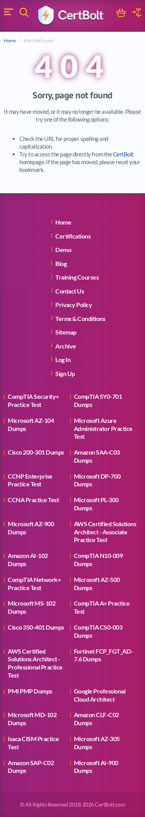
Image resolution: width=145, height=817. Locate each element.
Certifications (72, 236)
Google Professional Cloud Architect (100, 695)
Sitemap (66, 332)
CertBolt (123, 154)
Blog (61, 263)
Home (9, 40)
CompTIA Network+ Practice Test (34, 583)
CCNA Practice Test (33, 499)
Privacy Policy (73, 304)
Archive (65, 346)
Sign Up (65, 373)
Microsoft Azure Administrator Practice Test (103, 428)
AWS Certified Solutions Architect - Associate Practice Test (105, 532)
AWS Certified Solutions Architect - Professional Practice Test (35, 663)
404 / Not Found (38, 40)
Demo (63, 249)
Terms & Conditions (80, 318)
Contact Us (69, 291)
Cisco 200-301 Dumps (36, 452)
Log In (62, 359)
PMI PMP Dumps (30, 691)
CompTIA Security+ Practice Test (33, 400)
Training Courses (77, 277)
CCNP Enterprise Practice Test (30, 480)
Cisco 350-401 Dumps (36, 627)
